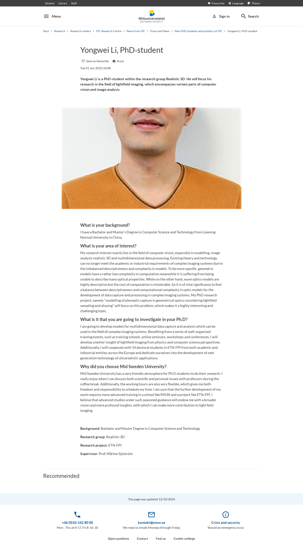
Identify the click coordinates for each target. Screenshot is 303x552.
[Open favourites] (218, 3)
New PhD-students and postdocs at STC (198, 31)
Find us (161, 538)
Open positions (118, 538)
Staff (74, 3)
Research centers (80, 31)
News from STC (136, 31)
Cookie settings (184, 538)
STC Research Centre (108, 31)
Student (49, 3)
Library (62, 3)
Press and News (159, 31)
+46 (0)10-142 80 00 (77, 522)
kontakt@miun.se (151, 522)
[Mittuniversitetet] (151, 16)
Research (59, 31)
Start (46, 31)
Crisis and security (225, 522)
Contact (142, 538)
